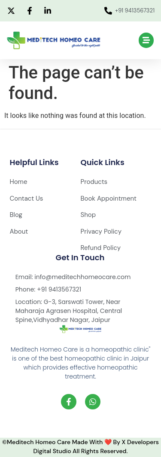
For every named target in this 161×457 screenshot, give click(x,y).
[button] (146, 40)
